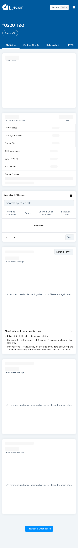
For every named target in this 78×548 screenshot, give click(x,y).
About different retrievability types (39, 331)
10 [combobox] (69, 237)
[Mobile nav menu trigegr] (74, 7)
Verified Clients (31, 45)
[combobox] (63, 252)
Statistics (11, 45)
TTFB (70, 45)
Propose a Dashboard (39, 528)
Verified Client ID (13, 213)
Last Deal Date (67, 213)
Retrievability (53, 45)
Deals (29, 213)
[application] (39, 84)
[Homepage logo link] (12, 7)
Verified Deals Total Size (47, 213)
